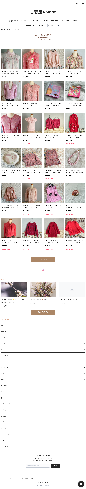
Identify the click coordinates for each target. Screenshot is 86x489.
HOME (3, 30)
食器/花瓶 (4, 380)
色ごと (9, 30)
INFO (75, 21)
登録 (55, 465)
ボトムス (4, 349)
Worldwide (25, 21)
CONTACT (40, 25)
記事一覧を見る (43, 312)
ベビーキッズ (5, 404)
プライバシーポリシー (8, 478)
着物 (2, 398)
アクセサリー (5, 368)
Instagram (30, 25)
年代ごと (4, 416)
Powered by (43, 485)
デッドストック (6, 428)
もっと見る (43, 259)
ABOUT (35, 21)
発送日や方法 (13, 21)
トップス (4, 337)
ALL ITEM (44, 21)
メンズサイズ (5, 434)
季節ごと (4, 331)
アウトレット (5, 446)
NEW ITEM (54, 21)
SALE (2, 440)
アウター (4, 343)
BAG (2, 374)
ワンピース (4, 355)
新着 (2, 325)
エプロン (4, 410)
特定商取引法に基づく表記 (26, 478)
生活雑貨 (4, 386)
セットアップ (5, 361)
